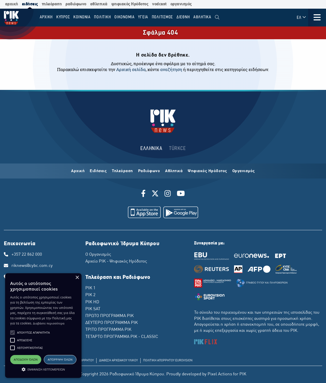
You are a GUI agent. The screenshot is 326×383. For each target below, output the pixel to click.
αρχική (11, 4)
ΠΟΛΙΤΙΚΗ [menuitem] (102, 17)
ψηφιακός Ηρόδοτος (129, 4)
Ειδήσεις (98, 171)
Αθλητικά (174, 171)
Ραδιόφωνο (149, 171)
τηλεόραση (52, 4)
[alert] (43, 325)
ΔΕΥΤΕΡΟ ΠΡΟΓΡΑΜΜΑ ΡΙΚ (111, 323)
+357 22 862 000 (26, 255)
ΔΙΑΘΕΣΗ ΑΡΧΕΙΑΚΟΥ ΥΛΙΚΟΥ (118, 360)
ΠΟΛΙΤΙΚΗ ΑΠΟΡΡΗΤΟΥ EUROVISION (168, 360)
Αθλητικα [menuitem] (202, 17)
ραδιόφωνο (75, 4)
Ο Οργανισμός (98, 255)
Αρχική (78, 171)
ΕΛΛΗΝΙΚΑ (151, 148)
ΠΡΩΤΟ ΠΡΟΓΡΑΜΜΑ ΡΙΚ (109, 316)
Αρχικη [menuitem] (46, 17)
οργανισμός (181, 4)
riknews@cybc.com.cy (32, 266)
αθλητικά (98, 4)
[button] (12, 332)
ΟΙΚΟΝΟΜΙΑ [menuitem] (124, 17)
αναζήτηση (171, 69)
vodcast (159, 4)
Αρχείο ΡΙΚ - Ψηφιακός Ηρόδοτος (116, 261)
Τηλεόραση (122, 171)
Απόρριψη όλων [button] (60, 359)
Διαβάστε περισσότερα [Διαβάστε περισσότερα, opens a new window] (48, 323)
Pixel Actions (220, 374)
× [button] (77, 278)
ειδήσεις (30, 4)
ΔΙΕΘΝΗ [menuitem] (183, 17)
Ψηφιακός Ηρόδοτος (207, 171)
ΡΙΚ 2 (90, 295)
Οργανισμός (243, 171)
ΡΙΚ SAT (92, 309)
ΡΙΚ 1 (90, 288)
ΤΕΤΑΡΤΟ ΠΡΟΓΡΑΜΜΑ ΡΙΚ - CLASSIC (121, 337)
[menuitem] (217, 17)
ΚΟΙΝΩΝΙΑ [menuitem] (82, 17)
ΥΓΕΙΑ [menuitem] (143, 17)
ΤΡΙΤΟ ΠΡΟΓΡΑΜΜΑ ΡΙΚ (108, 330)
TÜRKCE (177, 148)
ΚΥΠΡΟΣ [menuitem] (63, 17)
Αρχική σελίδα (131, 69)
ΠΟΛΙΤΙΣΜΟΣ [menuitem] (162, 17)
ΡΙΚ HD (92, 302)
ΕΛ (301, 17)
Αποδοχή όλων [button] (26, 359)
